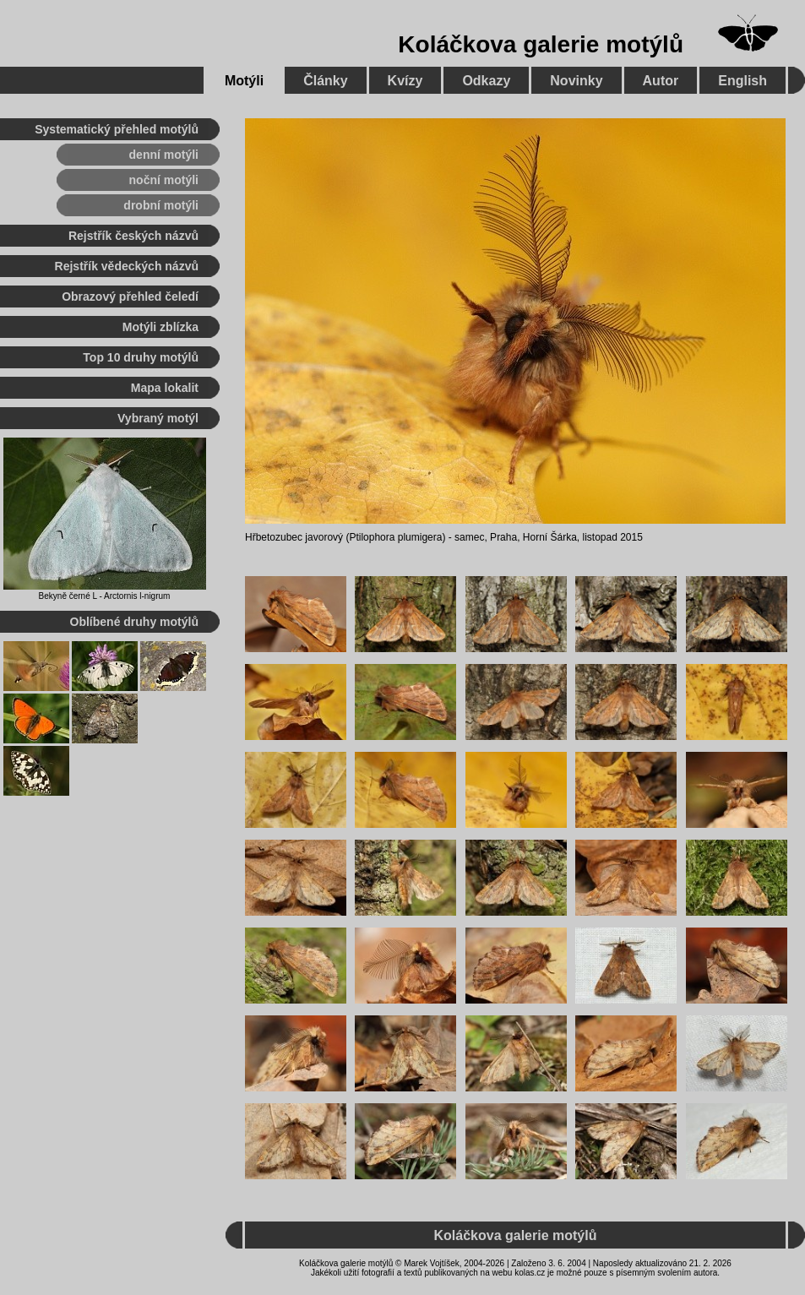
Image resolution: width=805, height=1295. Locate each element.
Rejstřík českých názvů (133, 235)
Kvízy (405, 80)
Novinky (576, 80)
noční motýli (164, 180)
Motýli (244, 80)
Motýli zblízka (160, 327)
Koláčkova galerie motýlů (540, 44)
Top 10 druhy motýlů (141, 357)
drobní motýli (161, 205)
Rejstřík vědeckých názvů (127, 266)
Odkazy (486, 80)
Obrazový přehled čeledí (130, 296)
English (742, 80)
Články (325, 80)
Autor (661, 80)
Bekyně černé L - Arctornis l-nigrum (105, 596)
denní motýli (164, 154)
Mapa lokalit (165, 387)
